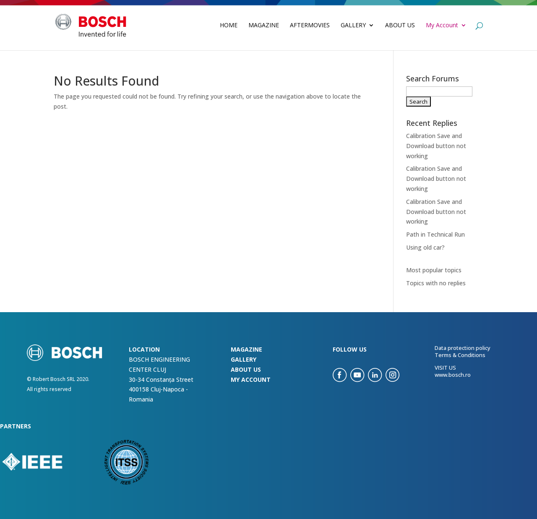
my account (251, 379)
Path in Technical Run (435, 234)
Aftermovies (310, 25)
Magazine (263, 25)
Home (228, 25)
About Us (400, 25)
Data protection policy (462, 348)
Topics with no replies (436, 283)
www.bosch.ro (453, 374)
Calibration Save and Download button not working (436, 146)
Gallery (353, 25)
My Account (442, 25)
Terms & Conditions (460, 355)
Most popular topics (433, 270)
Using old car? (425, 247)
